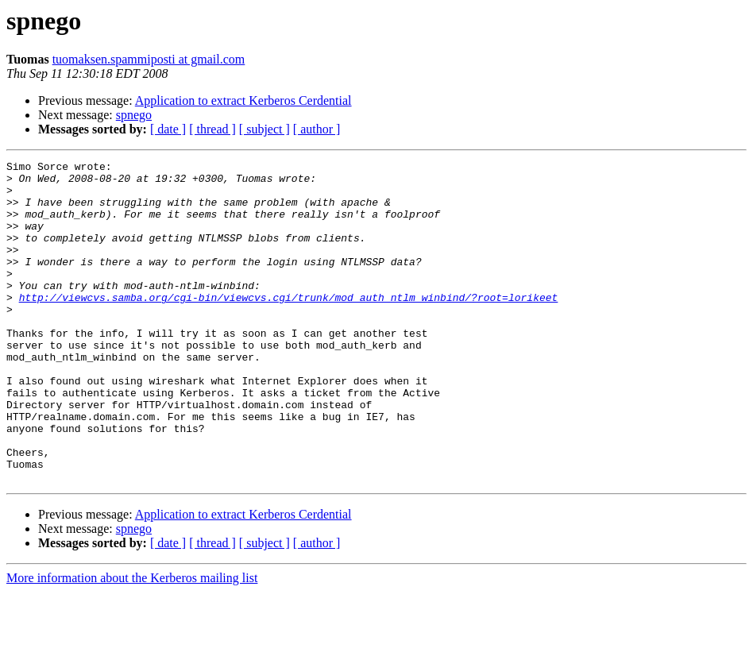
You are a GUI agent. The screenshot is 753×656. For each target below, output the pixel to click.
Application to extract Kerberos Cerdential (243, 100)
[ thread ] (212, 129)
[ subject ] (264, 129)
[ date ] (168, 129)
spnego (134, 115)
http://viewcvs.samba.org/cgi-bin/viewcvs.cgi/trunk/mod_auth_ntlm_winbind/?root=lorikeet (288, 325)
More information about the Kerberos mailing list (131, 642)
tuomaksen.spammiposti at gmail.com (148, 59)
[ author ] (317, 129)
